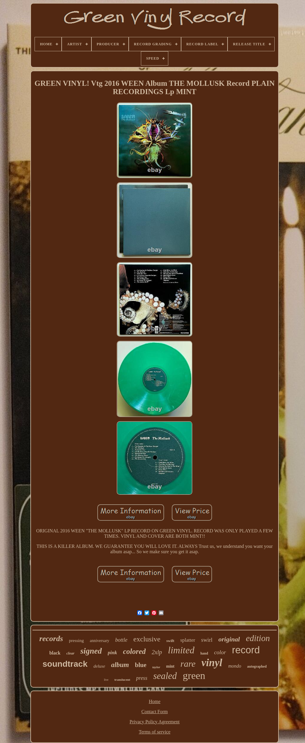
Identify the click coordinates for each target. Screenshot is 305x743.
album (120, 665)
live (106, 679)
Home (154, 701)
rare (188, 664)
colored (134, 651)
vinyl (211, 663)
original (229, 639)
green (194, 675)
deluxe (99, 666)
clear (70, 653)
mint (170, 666)
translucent (122, 679)
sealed (165, 676)
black (54, 652)
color (220, 652)
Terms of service (154, 731)
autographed (257, 666)
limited (181, 650)
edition (258, 638)
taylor (156, 667)
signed (91, 650)
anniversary (99, 640)
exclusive (147, 639)
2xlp (157, 652)
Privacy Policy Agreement (155, 721)
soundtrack (65, 664)
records (51, 638)
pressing (76, 640)
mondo (234, 666)
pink (112, 652)
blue (141, 665)
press (141, 678)
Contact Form (154, 711)
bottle (121, 640)
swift (170, 640)
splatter (187, 640)
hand (204, 653)
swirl (206, 640)
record (246, 649)
